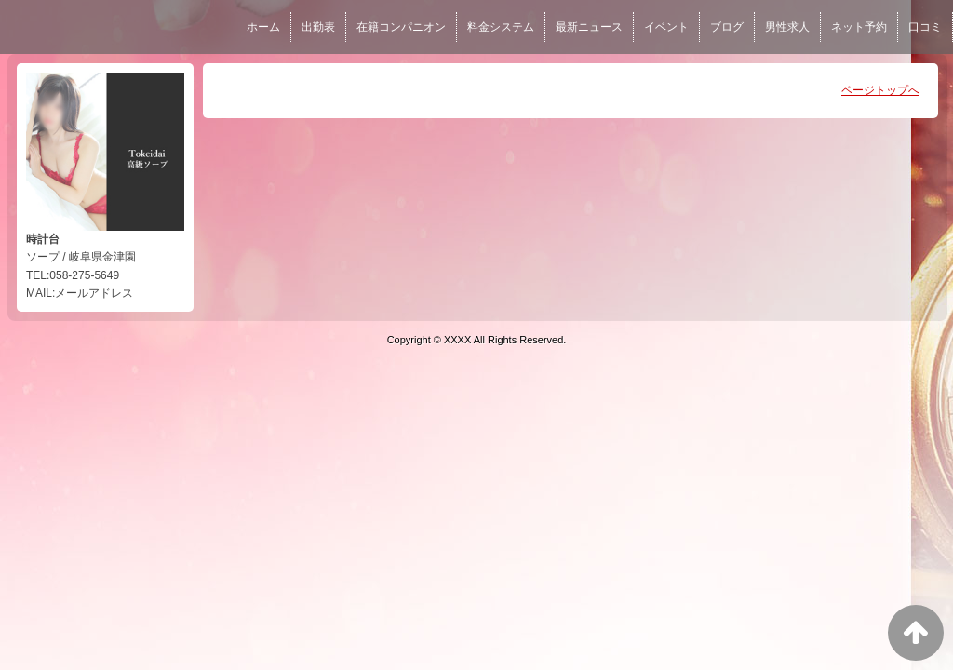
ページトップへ (880, 90)
